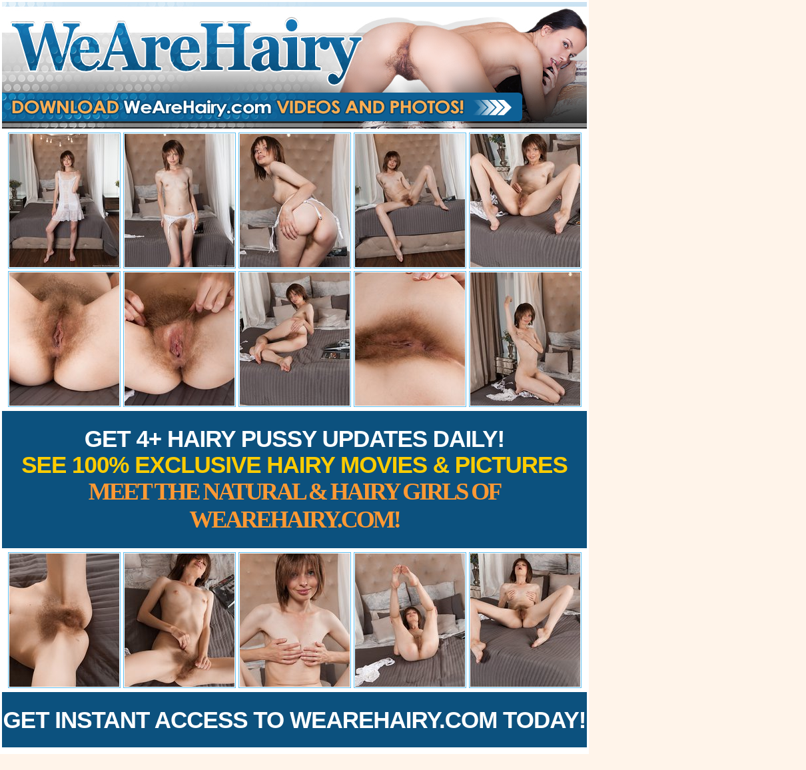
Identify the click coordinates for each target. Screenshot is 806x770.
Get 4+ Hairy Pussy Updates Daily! (294, 479)
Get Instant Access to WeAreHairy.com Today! (294, 720)
